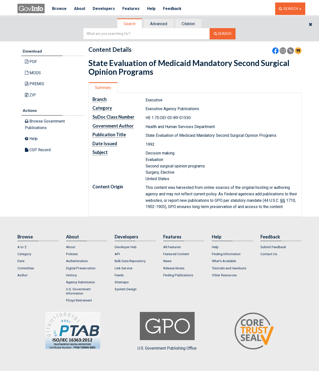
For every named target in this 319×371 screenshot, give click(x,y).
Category (24, 254)
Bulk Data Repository (130, 261)
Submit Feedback (273, 247)
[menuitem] (38, 247)
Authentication (77, 261)
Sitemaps (122, 282)
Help (151, 8)
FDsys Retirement (79, 300)
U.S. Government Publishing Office (167, 331)
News (167, 261)
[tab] (130, 23)
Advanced (158, 23)
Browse (59, 8)
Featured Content (176, 254)
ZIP (30, 95)
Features (131, 8)
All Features (172, 247)
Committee (25, 268)
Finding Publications (178, 275)
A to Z (22, 247)
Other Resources (224, 275)
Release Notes (173, 268)
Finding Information (226, 254)
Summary (103, 87)
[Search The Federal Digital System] (223, 33)
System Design (126, 289)
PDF (31, 61)
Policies (72, 254)
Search (130, 23)
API (117, 254)
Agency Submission (80, 282)
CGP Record (38, 150)
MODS (33, 73)
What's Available (224, 261)
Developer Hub (126, 247)
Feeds (119, 275)
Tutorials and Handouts (229, 268)
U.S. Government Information (78, 291)
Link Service (123, 268)
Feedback (172, 8)
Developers (104, 8)
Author (22, 275)
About (79, 8)
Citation (188, 23)
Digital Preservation (80, 268)
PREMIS (34, 83)
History (71, 275)
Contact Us (268, 254)
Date (20, 261)
